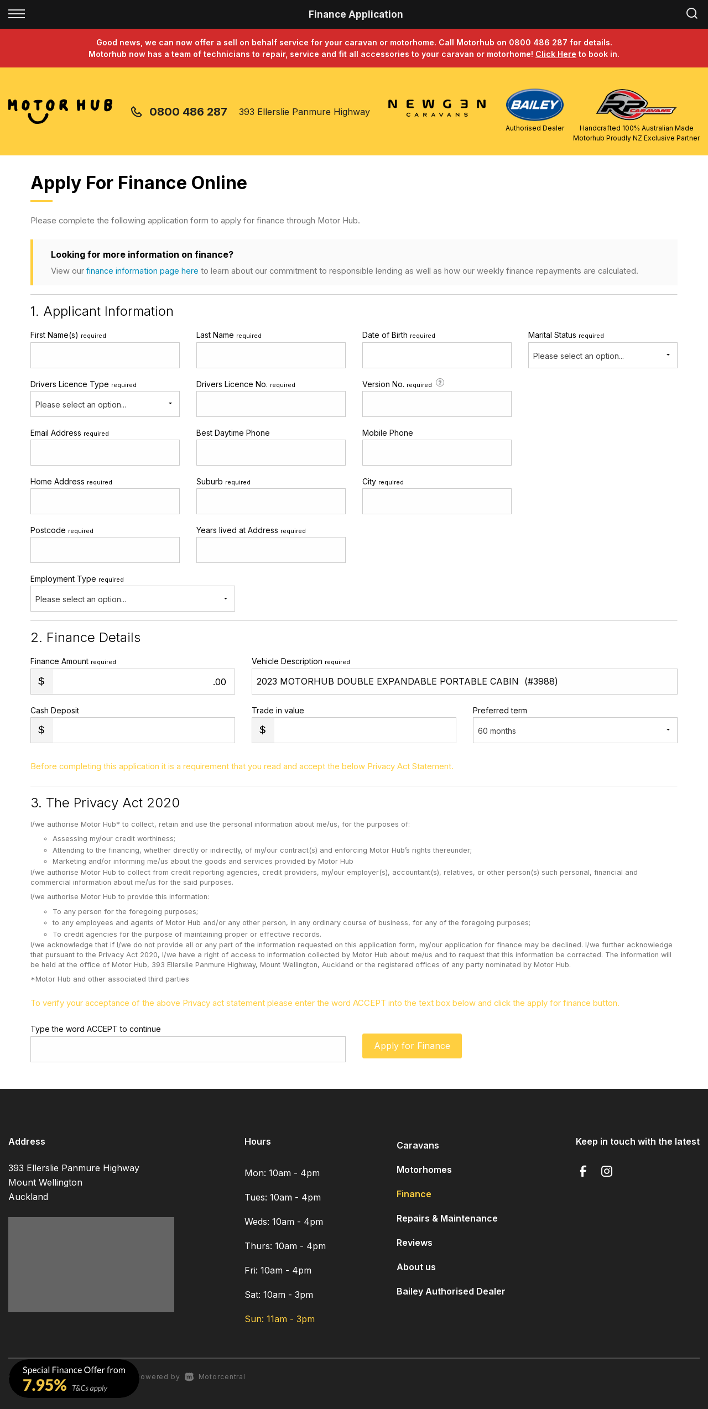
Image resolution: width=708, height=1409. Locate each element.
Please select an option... (578, 356)
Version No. (404, 383)
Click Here (555, 54)
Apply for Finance (412, 1048)
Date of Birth (398, 335)
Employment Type (132, 593)
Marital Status (566, 335)
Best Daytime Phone (233, 432)
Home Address (71, 481)
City (383, 481)
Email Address (69, 432)
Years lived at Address (251, 530)
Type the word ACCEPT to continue (95, 1029)
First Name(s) (68, 335)
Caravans (418, 1145)
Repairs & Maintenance (447, 1218)
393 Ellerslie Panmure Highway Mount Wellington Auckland (73, 1182)
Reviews (415, 1242)
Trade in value (278, 710)
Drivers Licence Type (83, 384)
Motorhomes (424, 1169)
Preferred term (500, 710)
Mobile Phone (387, 432)
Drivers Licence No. (245, 384)
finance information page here (143, 271)
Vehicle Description (301, 661)
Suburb (223, 481)
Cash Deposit (54, 710)
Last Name (229, 335)
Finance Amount (73, 661)
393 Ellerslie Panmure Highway (304, 111)
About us (416, 1266)
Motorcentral (215, 1377)
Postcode (61, 530)
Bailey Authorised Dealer (451, 1291)
